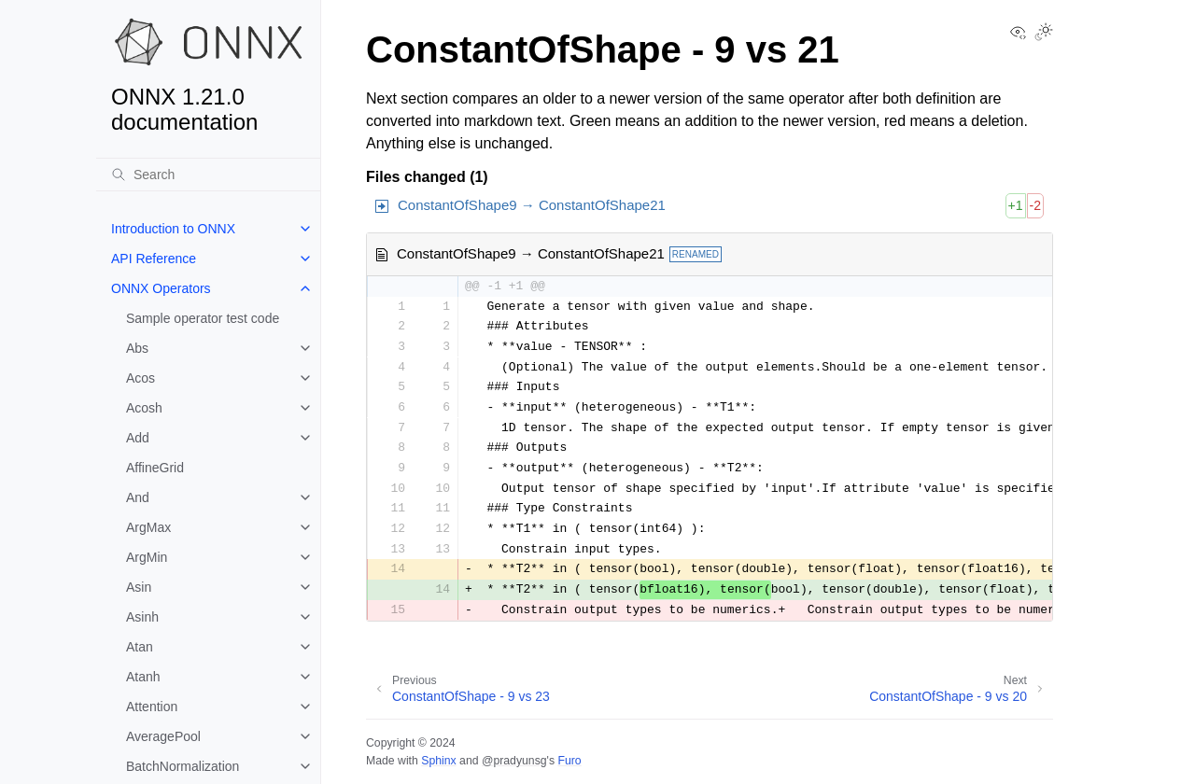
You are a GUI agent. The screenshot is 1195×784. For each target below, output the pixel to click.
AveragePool (163, 736)
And (137, 497)
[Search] (208, 174)
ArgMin (146, 557)
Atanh (143, 676)
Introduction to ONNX (173, 228)
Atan (139, 646)
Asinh (142, 616)
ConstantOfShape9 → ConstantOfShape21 (532, 205)
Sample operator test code (202, 318)
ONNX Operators (161, 288)
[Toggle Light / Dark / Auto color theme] (1043, 33)
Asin (138, 587)
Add (137, 437)
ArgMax (148, 527)
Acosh (144, 407)
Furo (569, 760)
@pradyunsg (514, 760)
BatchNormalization (182, 766)
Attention (151, 706)
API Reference (153, 258)
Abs (137, 348)
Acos (140, 378)
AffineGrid (155, 467)
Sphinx (438, 760)
